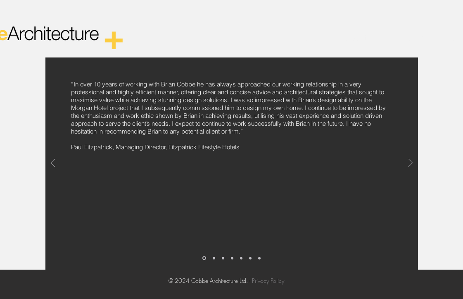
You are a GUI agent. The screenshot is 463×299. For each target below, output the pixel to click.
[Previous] (53, 163)
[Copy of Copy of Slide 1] (223, 258)
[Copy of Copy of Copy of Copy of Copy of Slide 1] (259, 258)
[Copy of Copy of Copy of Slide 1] (232, 258)
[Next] (410, 163)
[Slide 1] (204, 258)
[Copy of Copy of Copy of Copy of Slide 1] (250, 258)
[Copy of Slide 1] (214, 258)
